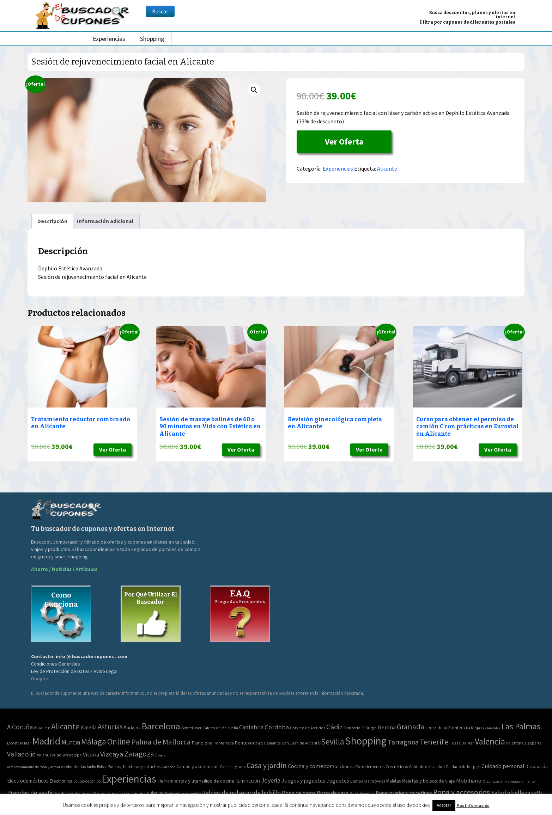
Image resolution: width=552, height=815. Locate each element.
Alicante (387, 168)
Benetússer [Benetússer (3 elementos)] (191, 727)
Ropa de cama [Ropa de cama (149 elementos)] (299, 792)
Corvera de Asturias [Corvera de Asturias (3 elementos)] (307, 727)
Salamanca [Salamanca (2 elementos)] (271, 743)
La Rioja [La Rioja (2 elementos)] (473, 727)
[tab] (52, 221)
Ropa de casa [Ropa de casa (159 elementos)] (332, 792)
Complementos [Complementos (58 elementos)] (369, 766)
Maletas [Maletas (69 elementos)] (393, 781)
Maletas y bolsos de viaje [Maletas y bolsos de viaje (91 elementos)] (428, 781)
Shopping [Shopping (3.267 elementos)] (366, 740)
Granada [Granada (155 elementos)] (410, 726)
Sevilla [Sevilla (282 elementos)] (332, 741)
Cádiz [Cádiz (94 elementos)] (334, 726)
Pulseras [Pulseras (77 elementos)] (155, 793)
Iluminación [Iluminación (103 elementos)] (247, 780)
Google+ (40, 678)
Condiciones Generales (55, 664)
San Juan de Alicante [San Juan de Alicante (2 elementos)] (301, 743)
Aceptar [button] (444, 805)
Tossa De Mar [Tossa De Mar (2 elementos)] (462, 743)
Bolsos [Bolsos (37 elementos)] (102, 766)
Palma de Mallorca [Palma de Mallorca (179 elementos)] (161, 742)
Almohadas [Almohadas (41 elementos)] (76, 766)
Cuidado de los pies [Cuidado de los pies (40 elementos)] (463, 766)
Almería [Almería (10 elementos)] (89, 727)
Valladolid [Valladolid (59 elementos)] (21, 754)
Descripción (52, 221)
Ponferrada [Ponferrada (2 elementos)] (223, 743)
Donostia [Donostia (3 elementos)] (352, 727)
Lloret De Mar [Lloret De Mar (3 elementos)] (19, 743)
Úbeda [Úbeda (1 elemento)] (160, 755)
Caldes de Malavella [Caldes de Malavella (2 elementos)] (220, 727)
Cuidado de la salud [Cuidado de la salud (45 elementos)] (427, 766)
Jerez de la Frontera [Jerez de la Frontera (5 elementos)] (445, 728)
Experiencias (109, 39)
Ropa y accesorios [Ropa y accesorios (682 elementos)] (461, 792)
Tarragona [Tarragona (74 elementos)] (403, 741)
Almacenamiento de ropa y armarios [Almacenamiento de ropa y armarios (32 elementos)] (36, 766)
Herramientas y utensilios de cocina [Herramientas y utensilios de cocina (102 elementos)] (195, 780)
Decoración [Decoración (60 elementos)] (537, 767)
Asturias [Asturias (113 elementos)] (110, 726)
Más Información (473, 805)
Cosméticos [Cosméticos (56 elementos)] (397, 766)
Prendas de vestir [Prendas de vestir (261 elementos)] (30, 793)
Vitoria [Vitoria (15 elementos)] (91, 754)
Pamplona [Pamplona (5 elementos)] (202, 743)
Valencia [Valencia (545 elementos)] (490, 741)
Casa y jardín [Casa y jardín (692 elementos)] (267, 765)
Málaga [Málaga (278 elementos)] (93, 741)
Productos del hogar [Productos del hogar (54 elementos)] (73, 793)
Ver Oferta (344, 141)
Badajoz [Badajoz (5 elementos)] (132, 728)
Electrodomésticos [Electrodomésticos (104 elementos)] (28, 780)
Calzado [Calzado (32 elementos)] (168, 766)
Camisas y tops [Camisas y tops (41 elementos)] (232, 766)
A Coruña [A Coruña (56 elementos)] (20, 727)
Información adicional (105, 221)
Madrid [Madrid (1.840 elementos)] (46, 741)
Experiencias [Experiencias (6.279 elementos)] (129, 778)
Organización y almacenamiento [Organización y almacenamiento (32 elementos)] (509, 781)
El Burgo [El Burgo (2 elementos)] (369, 727)
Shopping (152, 39)
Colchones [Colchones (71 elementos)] (343, 767)
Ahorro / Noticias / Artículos (64, 569)
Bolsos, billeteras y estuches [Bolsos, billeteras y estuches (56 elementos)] (134, 766)
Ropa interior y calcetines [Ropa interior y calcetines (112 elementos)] (404, 793)
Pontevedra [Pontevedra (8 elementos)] (247, 743)
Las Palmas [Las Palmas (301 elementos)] (521, 726)
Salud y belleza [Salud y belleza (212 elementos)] (510, 793)
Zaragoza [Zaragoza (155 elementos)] (139, 754)
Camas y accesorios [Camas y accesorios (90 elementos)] (197, 766)
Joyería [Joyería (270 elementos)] (270, 780)
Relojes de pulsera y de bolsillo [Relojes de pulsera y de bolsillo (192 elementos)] (241, 793)
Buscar (160, 11)
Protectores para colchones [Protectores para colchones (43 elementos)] (120, 793)
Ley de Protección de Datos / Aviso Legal (74, 671)
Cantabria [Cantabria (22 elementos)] (251, 727)
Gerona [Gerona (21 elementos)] (387, 727)
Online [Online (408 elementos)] (118, 741)
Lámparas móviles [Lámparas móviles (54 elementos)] (367, 781)
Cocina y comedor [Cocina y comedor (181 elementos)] (310, 766)
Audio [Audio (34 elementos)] (91, 766)
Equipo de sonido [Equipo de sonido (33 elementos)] (87, 781)
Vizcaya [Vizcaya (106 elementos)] (111, 754)
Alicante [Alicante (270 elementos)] (65, 726)
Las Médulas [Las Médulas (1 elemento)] (491, 728)
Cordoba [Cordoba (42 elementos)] (277, 727)
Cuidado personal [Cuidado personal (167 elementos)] (502, 766)
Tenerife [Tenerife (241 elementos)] (434, 742)
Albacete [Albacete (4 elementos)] (42, 728)
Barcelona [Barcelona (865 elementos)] (161, 726)
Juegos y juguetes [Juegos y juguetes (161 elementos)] (303, 780)
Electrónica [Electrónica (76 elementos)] (61, 781)
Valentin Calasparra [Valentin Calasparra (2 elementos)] (523, 743)
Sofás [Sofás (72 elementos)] (536, 793)
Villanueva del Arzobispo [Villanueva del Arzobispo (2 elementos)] (59, 755)
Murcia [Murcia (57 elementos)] (70, 742)
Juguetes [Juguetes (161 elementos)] (337, 780)
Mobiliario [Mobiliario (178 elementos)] (468, 780)
